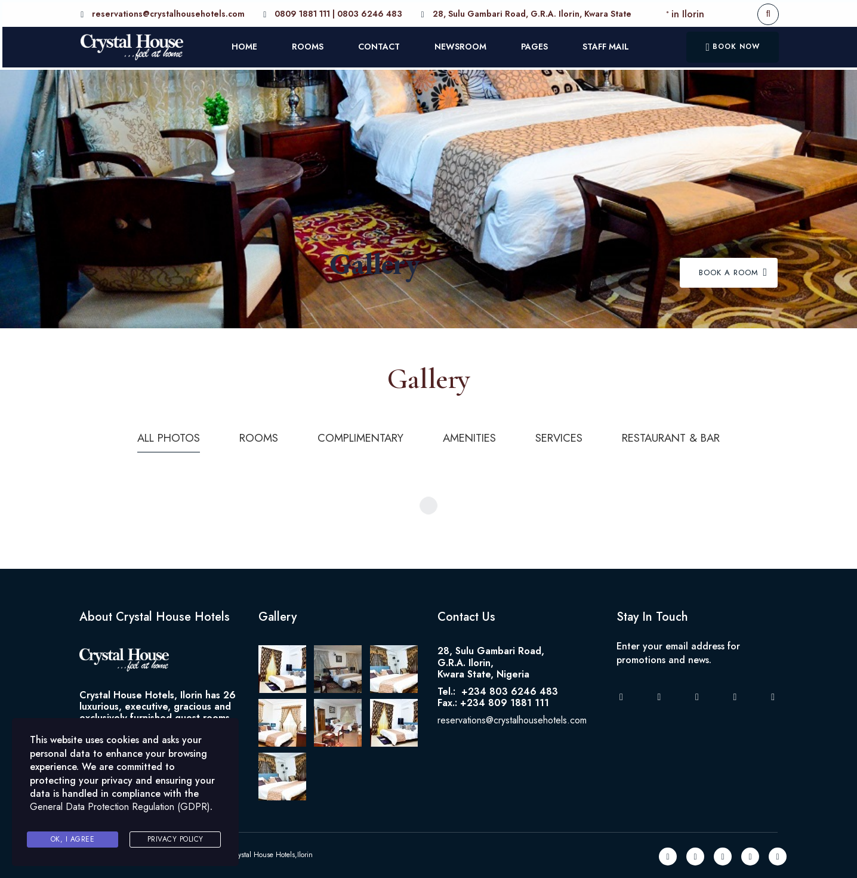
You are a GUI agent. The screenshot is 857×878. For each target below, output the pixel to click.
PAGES (533, 45)
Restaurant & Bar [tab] (686, 435)
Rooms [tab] (246, 435)
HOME (243, 45)
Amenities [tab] (471, 435)
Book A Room (733, 270)
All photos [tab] (151, 435)
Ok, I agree (73, 839)
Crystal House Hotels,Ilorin (272, 852)
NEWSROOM (459, 45)
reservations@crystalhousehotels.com (512, 718)
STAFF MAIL (604, 45)
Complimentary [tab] (354, 435)
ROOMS (306, 45)
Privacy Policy (175, 839)
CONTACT (378, 45)
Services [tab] (566, 435)
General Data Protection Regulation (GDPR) (120, 810)
